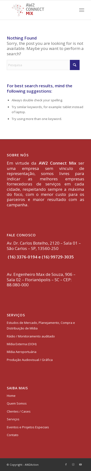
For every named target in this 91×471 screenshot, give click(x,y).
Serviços (13, 419)
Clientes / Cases (19, 411)
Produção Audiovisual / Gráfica (30, 360)
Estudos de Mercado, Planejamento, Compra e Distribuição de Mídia (41, 325)
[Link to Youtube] (80, 464)
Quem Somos (17, 403)
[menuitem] (81, 10)
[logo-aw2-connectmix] (38, 10)
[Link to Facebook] (66, 464)
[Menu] (81, 10)
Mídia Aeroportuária (21, 352)
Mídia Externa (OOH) (21, 344)
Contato (12, 435)
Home (11, 395)
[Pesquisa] (43, 65)
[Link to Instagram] (73, 464)
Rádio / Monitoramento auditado (31, 336)
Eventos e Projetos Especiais (28, 427)
